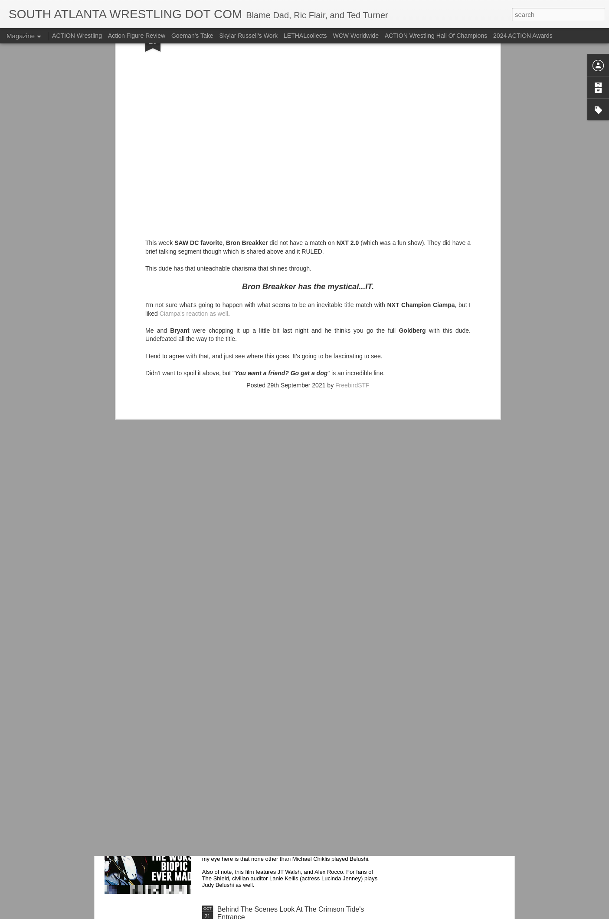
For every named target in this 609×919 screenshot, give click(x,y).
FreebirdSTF (352, 271)
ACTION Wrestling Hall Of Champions (436, 35)
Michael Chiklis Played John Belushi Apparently (290, 810)
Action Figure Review (136, 35)
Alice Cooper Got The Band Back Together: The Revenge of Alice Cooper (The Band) (290, 716)
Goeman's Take (192, 35)
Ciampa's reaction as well (194, 199)
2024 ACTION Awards (523, 35)
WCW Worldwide (356, 35)
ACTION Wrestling (77, 35)
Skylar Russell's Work (248, 35)
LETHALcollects (305, 35)
